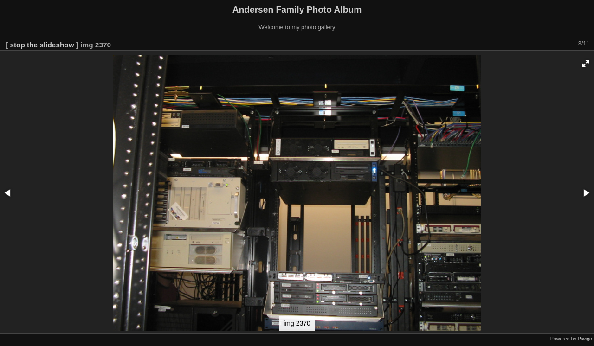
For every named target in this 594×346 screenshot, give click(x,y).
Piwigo (585, 338)
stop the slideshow (42, 45)
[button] (585, 63)
